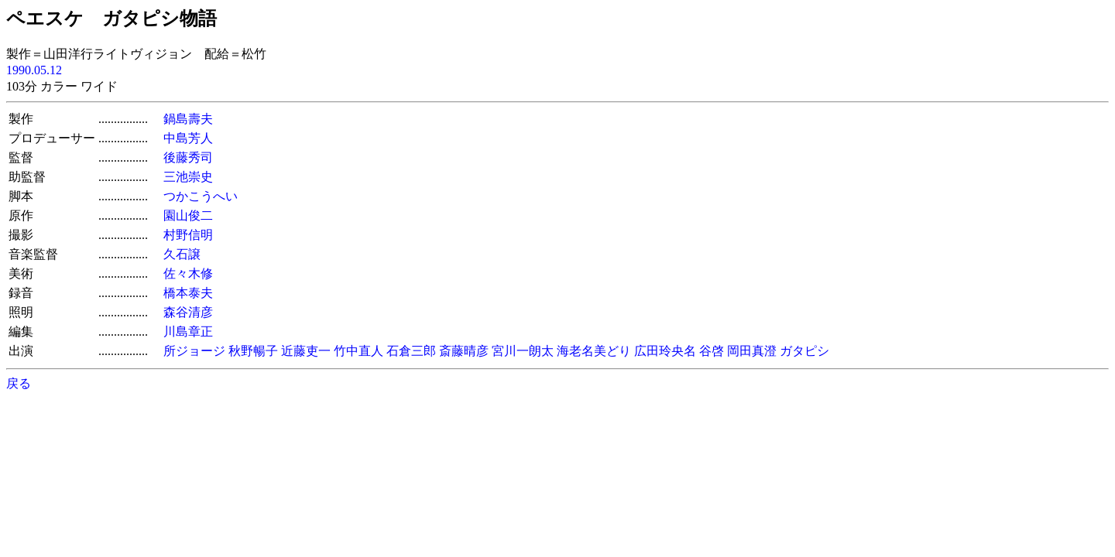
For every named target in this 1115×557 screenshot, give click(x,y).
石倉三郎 (411, 350)
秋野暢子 (253, 350)
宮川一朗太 (523, 350)
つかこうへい (200, 196)
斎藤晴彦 (464, 350)
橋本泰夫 (188, 292)
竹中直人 (358, 350)
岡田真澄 (752, 350)
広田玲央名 (665, 350)
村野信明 (188, 234)
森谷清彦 (188, 312)
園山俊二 (188, 215)
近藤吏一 (306, 350)
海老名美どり (594, 350)
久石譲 (182, 254)
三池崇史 (188, 176)
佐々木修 (188, 273)
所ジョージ (194, 350)
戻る (18, 383)
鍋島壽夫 (188, 118)
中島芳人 (188, 138)
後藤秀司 (188, 157)
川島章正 (188, 331)
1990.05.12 (34, 70)
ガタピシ (804, 350)
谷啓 (711, 350)
